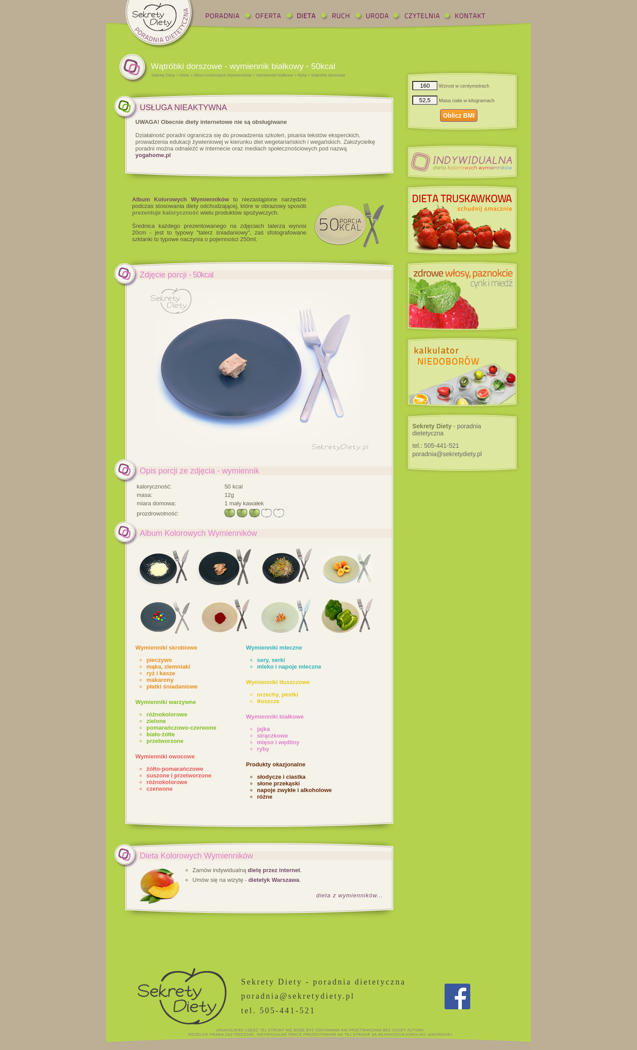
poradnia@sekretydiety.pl (447, 454)
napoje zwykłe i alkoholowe (294, 790)
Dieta (184, 75)
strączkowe (272, 735)
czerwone (159, 788)
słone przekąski (278, 783)
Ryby (302, 75)
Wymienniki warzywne (165, 702)
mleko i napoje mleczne (289, 666)
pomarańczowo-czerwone (181, 727)
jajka (263, 729)
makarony (159, 680)
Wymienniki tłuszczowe (278, 682)
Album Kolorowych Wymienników (222, 75)
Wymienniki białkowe (274, 75)
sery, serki (271, 660)
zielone (156, 721)
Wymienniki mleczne (274, 647)
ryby (263, 749)
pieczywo (159, 660)
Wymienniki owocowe (165, 756)
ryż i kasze (160, 673)
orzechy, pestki (277, 694)
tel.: (435, 445)
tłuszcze (268, 701)
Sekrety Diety (163, 75)
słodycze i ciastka (281, 776)
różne (264, 796)
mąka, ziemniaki (168, 666)
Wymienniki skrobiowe (166, 647)
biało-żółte (160, 734)
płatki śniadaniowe (172, 686)
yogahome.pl (153, 155)
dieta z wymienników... (349, 895)
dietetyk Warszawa (273, 880)
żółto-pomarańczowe (174, 768)
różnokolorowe (166, 714)
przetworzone (165, 741)
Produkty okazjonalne (275, 764)
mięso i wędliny (278, 742)
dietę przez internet (274, 870)
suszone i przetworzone (178, 775)
